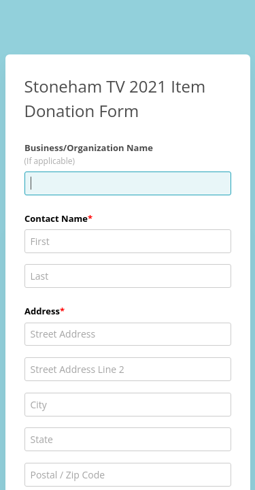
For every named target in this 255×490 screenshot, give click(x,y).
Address (42, 311)
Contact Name (56, 218)
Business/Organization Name (88, 148)
